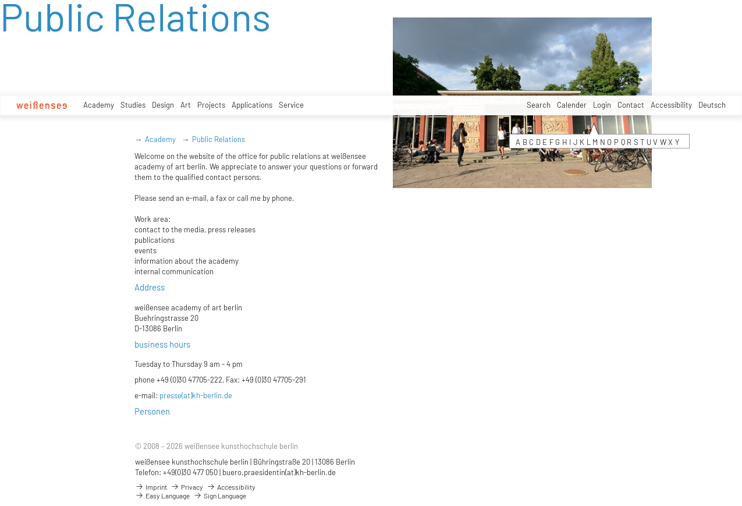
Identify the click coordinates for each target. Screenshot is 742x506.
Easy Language (162, 495)
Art (185, 104)
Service (291, 104)
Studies (132, 104)
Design (163, 104)
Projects (211, 104)
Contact (630, 104)
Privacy (187, 487)
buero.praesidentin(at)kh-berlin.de (279, 472)
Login (602, 104)
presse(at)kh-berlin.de (195, 395)
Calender (572, 104)
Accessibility (671, 104)
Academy (98, 104)
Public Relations (218, 139)
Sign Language (219, 495)
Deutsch (712, 104)
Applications (252, 104)
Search (539, 104)
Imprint (151, 487)
